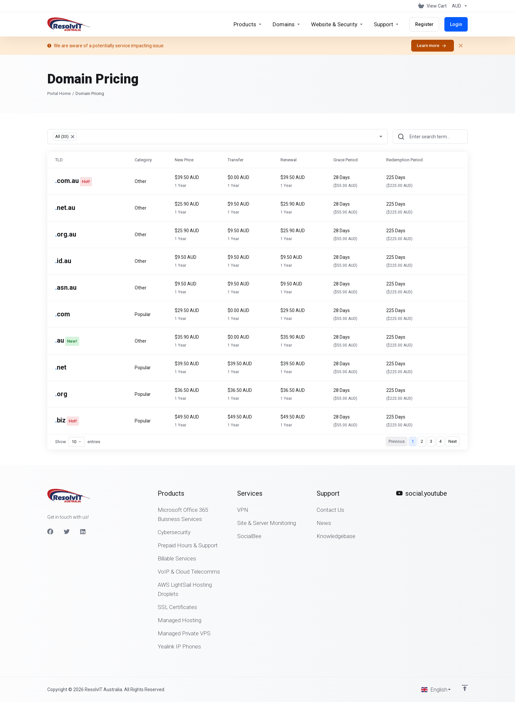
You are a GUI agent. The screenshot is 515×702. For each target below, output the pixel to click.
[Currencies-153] (458, 6)
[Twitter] (66, 531)
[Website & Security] (337, 24)
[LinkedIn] (83, 531)
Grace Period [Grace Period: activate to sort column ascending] (345, 159)
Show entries (77, 442)
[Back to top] (465, 687)
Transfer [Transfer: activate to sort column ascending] (235, 159)
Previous (397, 441)
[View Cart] (432, 6)
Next (452, 441)
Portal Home (59, 93)
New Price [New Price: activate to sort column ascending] (184, 159)
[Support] (386, 24)
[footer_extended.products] (247, 24)
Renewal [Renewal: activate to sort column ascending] (288, 159)
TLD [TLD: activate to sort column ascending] (59, 159)
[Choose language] (436, 689)
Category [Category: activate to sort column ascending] (143, 159)
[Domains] (286, 24)
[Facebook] (50, 531)
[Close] (461, 46)
